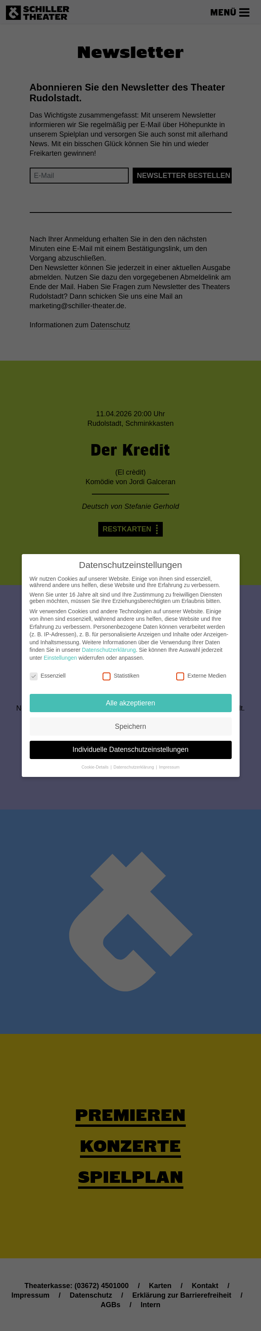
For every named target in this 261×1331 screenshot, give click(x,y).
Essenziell (48, 670)
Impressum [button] (169, 761)
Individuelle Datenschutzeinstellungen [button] (130, 744)
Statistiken (121, 670)
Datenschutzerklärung (109, 644)
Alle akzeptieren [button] (130, 697)
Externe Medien (201, 670)
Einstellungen (60, 652)
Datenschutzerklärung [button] (134, 761)
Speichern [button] (130, 721)
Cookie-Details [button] (96, 761)
